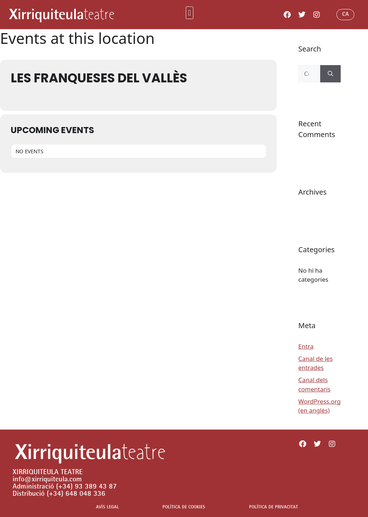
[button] (189, 12)
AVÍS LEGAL (107, 507)
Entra (305, 346)
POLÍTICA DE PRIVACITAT (273, 507)
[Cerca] (330, 73)
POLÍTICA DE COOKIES (183, 507)
